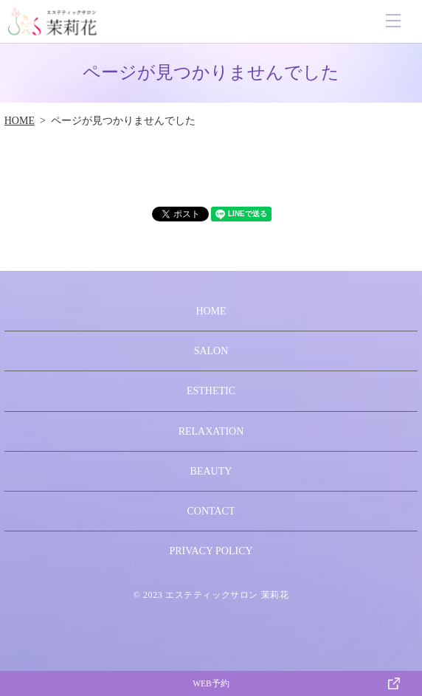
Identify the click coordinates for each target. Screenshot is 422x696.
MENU (393, 20)
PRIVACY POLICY (210, 551)
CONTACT (211, 511)
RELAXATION (211, 431)
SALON (211, 350)
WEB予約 (211, 683)
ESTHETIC (211, 390)
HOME (19, 120)
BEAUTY (211, 471)
